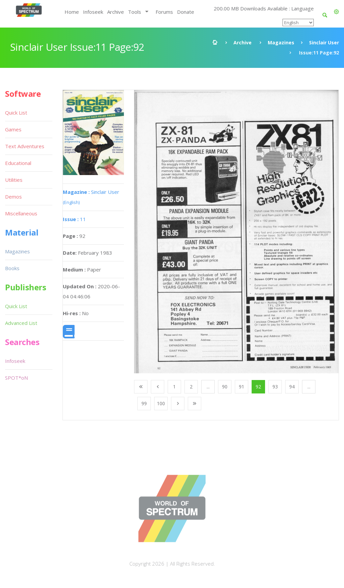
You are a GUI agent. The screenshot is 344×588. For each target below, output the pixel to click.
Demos (13, 196)
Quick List (16, 112)
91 (241, 386)
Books (12, 268)
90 (224, 386)
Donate (185, 11)
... (208, 386)
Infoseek (93, 11)
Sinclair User (324, 42)
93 (275, 386)
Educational (18, 163)
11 (74, 219)
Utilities (14, 179)
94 (292, 386)
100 (161, 403)
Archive (115, 11)
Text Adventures (24, 146)
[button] (336, 11)
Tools (134, 11)
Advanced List (21, 323)
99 (144, 403)
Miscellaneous (21, 213)
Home (71, 11)
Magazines (281, 42)
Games (13, 129)
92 (258, 386)
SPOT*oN (16, 377)
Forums (164, 11)
